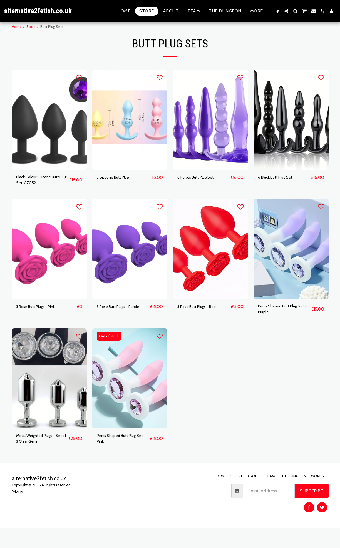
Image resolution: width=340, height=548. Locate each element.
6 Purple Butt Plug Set (199, 191)
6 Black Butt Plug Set (279, 191)
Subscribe (311, 511)
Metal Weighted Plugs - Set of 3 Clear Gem (39, 457)
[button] (277, 11)
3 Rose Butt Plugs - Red (200, 322)
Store (31, 26)
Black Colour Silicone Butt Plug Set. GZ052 (42, 194)
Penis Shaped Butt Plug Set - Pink (120, 457)
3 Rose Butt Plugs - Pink (39, 322)
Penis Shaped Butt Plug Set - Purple (281, 326)
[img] (49, 133)
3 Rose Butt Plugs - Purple (122, 322)
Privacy (17, 511)
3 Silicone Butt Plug (116, 191)
